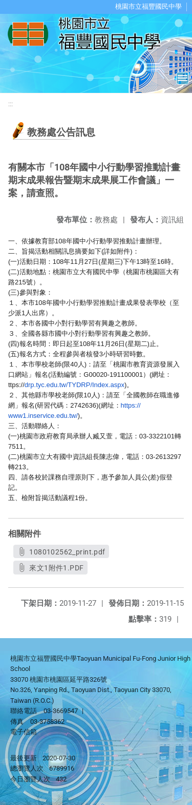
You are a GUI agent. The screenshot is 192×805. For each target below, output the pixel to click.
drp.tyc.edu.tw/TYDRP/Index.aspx (74, 385)
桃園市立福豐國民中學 (148, 6)
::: (10, 104)
